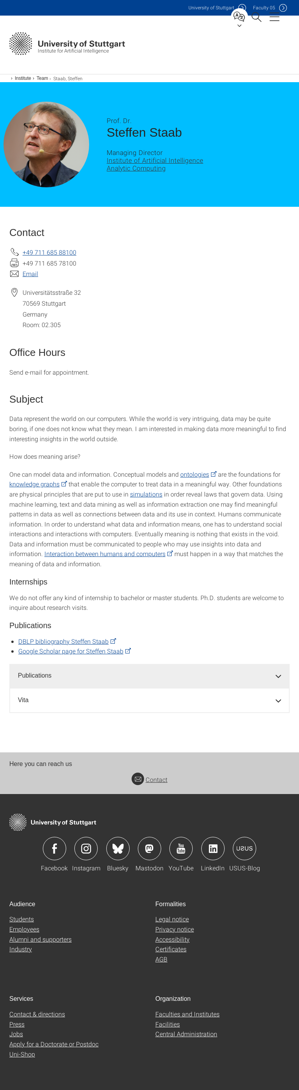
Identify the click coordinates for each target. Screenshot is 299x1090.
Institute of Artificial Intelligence (155, 160)
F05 (264, 8)
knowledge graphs (34, 484)
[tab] (149, 676)
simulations (146, 494)
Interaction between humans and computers (104, 553)
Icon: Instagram (86, 848)
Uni (211, 8)
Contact (149, 779)
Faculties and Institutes (187, 1014)
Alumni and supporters (40, 939)
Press (17, 1024)
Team (42, 78)
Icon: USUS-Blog (244, 848)
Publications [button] (34, 675)
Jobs (16, 1034)
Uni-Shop (22, 1054)
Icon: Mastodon (149, 848)
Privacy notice (174, 929)
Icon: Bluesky (118, 848)
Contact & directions (37, 1014)
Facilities (167, 1024)
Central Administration (186, 1034)
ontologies (194, 474)
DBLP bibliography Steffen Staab (63, 641)
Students (21, 919)
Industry (20, 949)
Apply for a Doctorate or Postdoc (53, 1044)
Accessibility (172, 939)
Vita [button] (23, 700)
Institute (23, 78)
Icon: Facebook (54, 848)
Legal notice (172, 919)
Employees (24, 929)
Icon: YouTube (181, 848)
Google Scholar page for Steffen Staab (70, 651)
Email (30, 273)
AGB (161, 959)
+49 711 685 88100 (49, 252)
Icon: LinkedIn (213, 848)
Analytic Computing (136, 168)
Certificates (170, 949)
